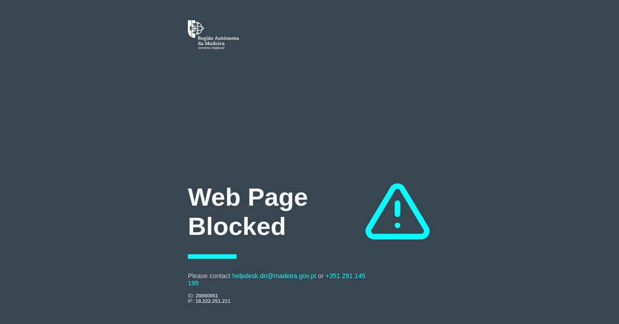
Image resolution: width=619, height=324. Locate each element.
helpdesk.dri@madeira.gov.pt (274, 275)
